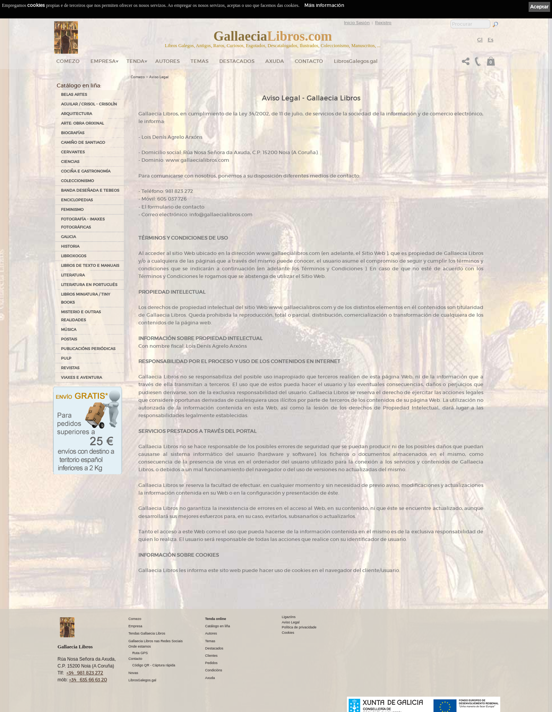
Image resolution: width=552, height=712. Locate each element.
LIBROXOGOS (73, 255)
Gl (480, 39)
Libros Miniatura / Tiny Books (85, 298)
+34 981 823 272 (84, 673)
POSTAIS (69, 339)
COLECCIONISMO (77, 180)
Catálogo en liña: (79, 85)
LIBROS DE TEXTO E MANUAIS (90, 265)
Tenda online (215, 619)
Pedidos (211, 663)
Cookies (288, 633)
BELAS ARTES (74, 94)
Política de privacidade (299, 627)
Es (490, 39)
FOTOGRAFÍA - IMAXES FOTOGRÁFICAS (83, 223)
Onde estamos (139, 646)
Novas (133, 673)
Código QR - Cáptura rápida (153, 665)
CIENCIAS (70, 161)
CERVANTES (73, 152)
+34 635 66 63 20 (88, 679)
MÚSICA (68, 329)
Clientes (211, 656)
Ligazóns (289, 617)
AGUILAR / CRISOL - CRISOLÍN (89, 104)
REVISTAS (70, 367)
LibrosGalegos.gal (356, 61)
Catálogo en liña (217, 626)
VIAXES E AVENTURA (81, 377)
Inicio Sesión (357, 22)
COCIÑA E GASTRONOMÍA (85, 171)
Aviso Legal (159, 77)
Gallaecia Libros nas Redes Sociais (155, 641)
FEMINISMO (72, 209)
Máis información (324, 5)
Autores (167, 61)
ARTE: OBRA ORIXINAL (82, 123)
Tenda (136, 61)
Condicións (213, 670)
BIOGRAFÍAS (72, 132)
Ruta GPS (140, 653)
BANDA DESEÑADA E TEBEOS (90, 190)
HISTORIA (70, 246)
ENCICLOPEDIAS (77, 199)
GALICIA (68, 236)
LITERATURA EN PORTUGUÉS (89, 284)
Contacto (309, 61)
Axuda (274, 61)
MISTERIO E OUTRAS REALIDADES (81, 315)
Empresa (103, 61)
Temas (200, 61)
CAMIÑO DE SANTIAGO (83, 142)
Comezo (68, 61)
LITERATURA (73, 275)
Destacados (214, 648)
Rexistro (383, 22)
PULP (66, 358)
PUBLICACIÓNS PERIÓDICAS (88, 348)
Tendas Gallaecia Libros (146, 633)
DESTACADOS (237, 61)
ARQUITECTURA (76, 113)
